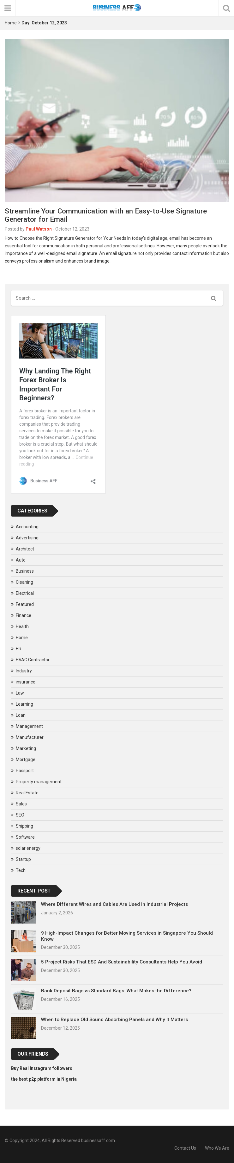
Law (20, 693)
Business (25, 571)
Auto (21, 559)
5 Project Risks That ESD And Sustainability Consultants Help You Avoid (121, 962)
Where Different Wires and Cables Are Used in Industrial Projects (114, 904)
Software (25, 837)
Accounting (27, 526)
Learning (24, 704)
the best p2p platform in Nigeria (44, 1079)
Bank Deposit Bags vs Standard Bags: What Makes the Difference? (116, 991)
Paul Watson (39, 229)
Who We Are (217, 1148)
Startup (23, 859)
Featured (25, 604)
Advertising (27, 537)
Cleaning (24, 582)
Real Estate (27, 792)
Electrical (25, 593)
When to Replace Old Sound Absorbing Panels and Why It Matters (114, 1019)
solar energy (28, 848)
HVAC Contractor (33, 659)
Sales (21, 803)
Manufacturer (30, 737)
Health (22, 626)
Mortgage (25, 759)
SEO (20, 814)
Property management (39, 781)
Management (29, 726)
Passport (25, 770)
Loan (21, 715)
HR (18, 648)
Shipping (24, 826)
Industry (24, 670)
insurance (25, 681)
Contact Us (185, 1148)
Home (11, 22)
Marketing (26, 748)
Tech (21, 870)
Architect (25, 548)
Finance (23, 615)
